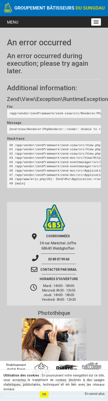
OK (44, 394)
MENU (12, 22)
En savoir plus (95, 394)
